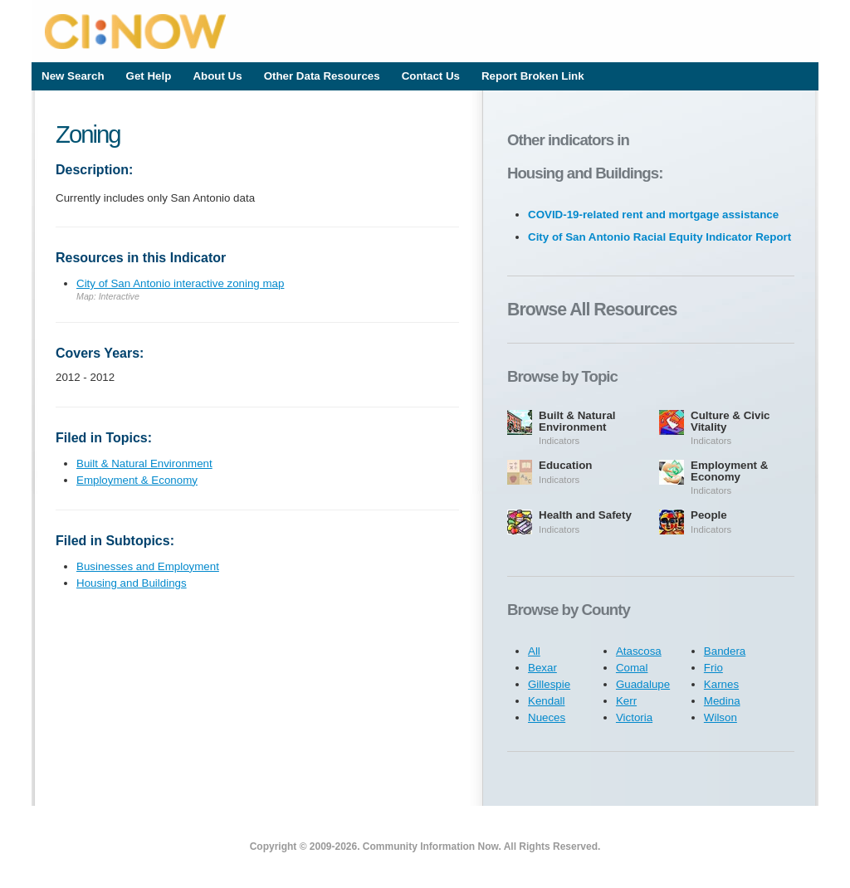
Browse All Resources (592, 310)
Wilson (720, 717)
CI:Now (426, 31)
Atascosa (639, 651)
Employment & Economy (137, 480)
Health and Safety (585, 515)
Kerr (626, 701)
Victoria (634, 717)
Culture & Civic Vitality (730, 421)
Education (565, 465)
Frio (713, 667)
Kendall (546, 701)
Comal (632, 667)
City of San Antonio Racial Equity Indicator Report (659, 237)
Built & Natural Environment (144, 463)
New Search (73, 76)
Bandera (724, 651)
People (709, 515)
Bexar (542, 667)
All (534, 651)
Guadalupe (643, 684)
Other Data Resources (322, 76)
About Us (217, 76)
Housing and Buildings (131, 583)
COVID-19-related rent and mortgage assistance (653, 214)
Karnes (721, 684)
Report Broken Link (532, 76)
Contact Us (431, 76)
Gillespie (549, 684)
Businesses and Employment (147, 566)
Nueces (546, 717)
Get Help (149, 76)
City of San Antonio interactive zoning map (180, 283)
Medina (722, 701)
